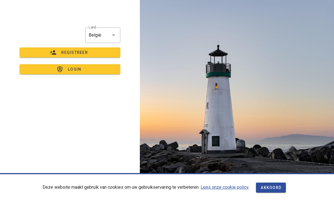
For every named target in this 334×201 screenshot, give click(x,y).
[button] (102, 35)
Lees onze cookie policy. (225, 187)
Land (92, 27)
